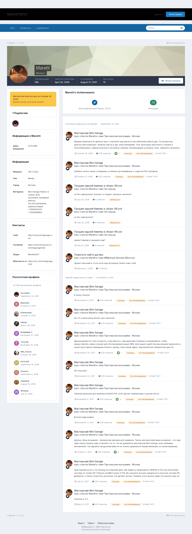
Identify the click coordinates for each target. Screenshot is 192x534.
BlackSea (25, 303)
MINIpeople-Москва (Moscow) (119, 257)
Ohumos (24, 371)
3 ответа (101, 268)
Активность (25, 28)
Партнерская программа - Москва (122, 136)
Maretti (94, 124)
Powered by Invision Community (96, 529)
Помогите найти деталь (88, 254)
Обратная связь (106, 523)
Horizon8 (25, 361)
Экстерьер (110, 189)
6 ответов (99, 199)
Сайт (12, 28)
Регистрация (175, 14)
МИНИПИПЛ (17, 14)
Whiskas (24, 391)
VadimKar (25, 381)
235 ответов (103, 153)
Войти (159, 14)
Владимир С (27, 332)
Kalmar (24, 322)
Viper (90, 277)
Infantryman (26, 312)
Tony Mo (25, 342)
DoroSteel (25, 293)
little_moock (26, 351)
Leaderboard (42, 28)
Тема (91, 523)
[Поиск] (162, 28)
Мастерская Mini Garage (88, 133)
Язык (81, 523)
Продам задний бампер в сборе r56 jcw (98, 185)
